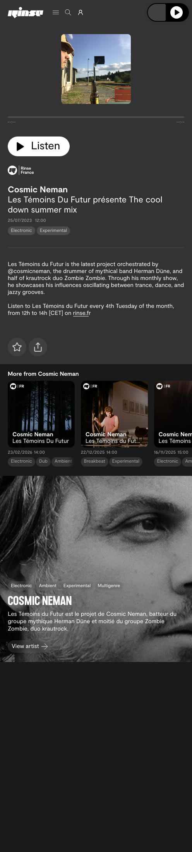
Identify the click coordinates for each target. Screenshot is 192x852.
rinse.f (81, 312)
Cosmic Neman (38, 189)
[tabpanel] (96, 119)
